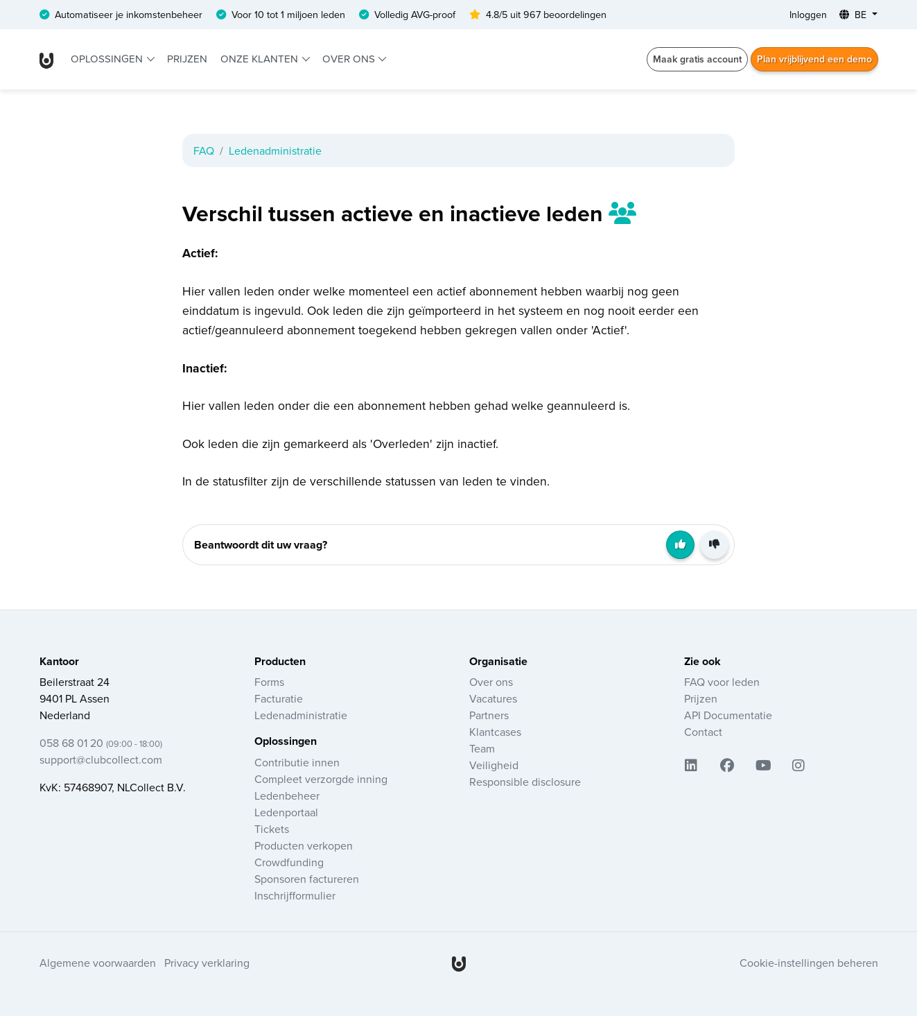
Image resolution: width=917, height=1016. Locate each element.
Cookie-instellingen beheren (809, 962)
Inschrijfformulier (294, 895)
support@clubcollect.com (101, 759)
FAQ (203, 150)
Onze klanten (260, 58)
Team (482, 748)
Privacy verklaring (207, 962)
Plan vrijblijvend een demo (814, 59)
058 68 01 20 (101, 742)
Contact (703, 731)
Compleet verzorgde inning (320, 778)
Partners (489, 715)
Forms (269, 681)
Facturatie (278, 698)
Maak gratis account (697, 59)
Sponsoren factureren (306, 878)
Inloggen (808, 14)
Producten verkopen (303, 845)
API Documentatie (728, 715)
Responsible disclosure (525, 781)
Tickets (271, 828)
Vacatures (493, 698)
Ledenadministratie (275, 150)
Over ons (350, 58)
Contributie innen (297, 762)
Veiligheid (493, 765)
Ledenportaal (286, 812)
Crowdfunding (289, 862)
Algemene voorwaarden (98, 962)
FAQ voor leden (722, 681)
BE (854, 14)
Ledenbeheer (287, 795)
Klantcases (495, 731)
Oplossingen (108, 58)
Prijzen (187, 58)
